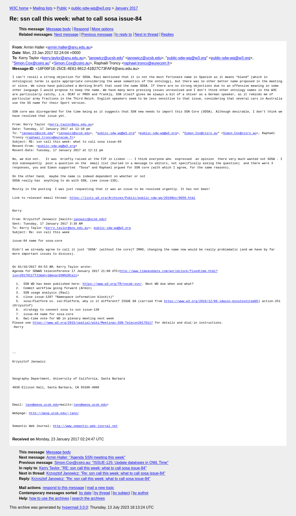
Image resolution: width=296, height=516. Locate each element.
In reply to (123, 34)
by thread (102, 493)
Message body (58, 29)
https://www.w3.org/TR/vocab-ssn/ (112, 284)
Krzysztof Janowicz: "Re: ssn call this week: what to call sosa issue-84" (105, 473)
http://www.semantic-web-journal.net (85, 426)
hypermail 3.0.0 (75, 507)
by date (85, 493)
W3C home (18, 8)
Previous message (97, 34)
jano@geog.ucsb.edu (42, 405)
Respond (81, 29)
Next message (66, 34)
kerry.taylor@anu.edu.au (62, 58)
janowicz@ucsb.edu (106, 58)
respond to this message (63, 488)
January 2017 (126, 8)
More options (103, 29)
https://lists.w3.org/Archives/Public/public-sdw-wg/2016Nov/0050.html (132, 198)
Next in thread (146, 34)
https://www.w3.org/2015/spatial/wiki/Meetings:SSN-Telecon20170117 (93, 323)
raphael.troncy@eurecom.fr (147, 63)
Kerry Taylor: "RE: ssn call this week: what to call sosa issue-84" (92, 468)
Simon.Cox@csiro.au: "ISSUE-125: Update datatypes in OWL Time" (111, 463)
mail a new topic (100, 488)
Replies (167, 34)
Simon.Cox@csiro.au (32, 63)
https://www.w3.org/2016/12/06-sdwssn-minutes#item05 (211, 301)
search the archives (88, 498)
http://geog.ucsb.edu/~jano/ (54, 413)
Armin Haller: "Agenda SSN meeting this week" (85, 457)
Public (62, 8)
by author (141, 493)
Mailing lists (42, 8)
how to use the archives (49, 498)
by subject (121, 493)
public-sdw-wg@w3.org (91, 8)
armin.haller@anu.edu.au (69, 47)
